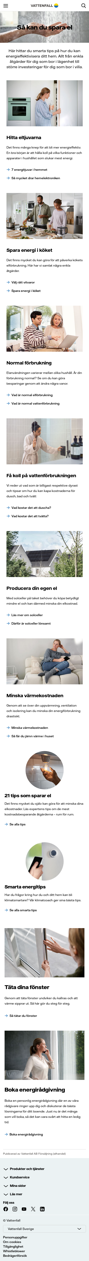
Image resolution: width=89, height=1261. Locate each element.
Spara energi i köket (26, 291)
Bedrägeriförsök (15, 1256)
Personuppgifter (15, 1237)
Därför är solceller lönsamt (31, 623)
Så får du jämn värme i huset (32, 736)
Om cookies (12, 1242)
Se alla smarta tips (23, 910)
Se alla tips (18, 824)
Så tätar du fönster (23, 1016)
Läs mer (16, 1194)
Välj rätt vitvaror (23, 282)
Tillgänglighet (13, 1246)
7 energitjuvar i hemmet (29, 170)
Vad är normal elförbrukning (32, 395)
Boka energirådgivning (26, 1134)
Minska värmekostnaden (29, 728)
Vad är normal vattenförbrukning (35, 403)
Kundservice (20, 1177)
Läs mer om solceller (27, 615)
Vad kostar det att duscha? (31, 508)
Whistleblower (14, 1251)
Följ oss (8, 1202)
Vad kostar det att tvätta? (30, 516)
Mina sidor (18, 1186)
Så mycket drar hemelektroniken (35, 178)
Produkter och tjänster (27, 1169)
